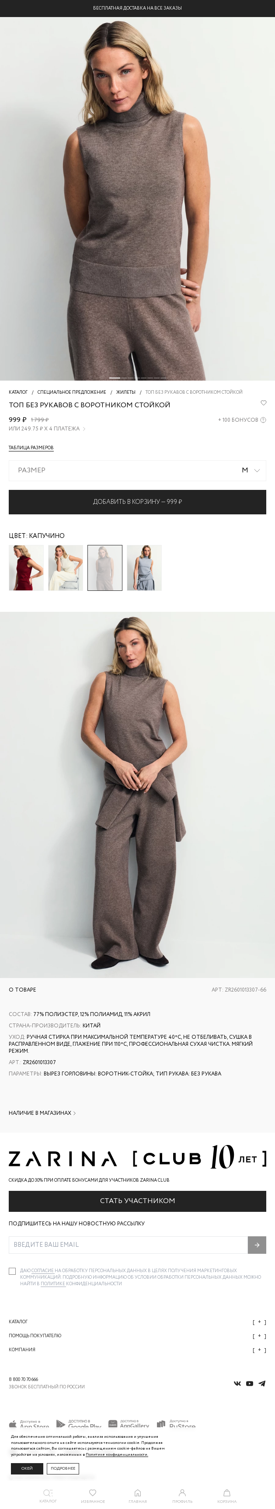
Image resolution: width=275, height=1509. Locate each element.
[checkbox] (12, 1271)
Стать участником (137, 1201)
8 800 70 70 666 (23, 1380)
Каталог (137, 1322)
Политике (53, 1284)
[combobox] (137, 470)
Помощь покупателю (137, 1336)
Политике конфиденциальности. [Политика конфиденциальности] (117, 1454)
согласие (43, 1271)
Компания (137, 1350)
